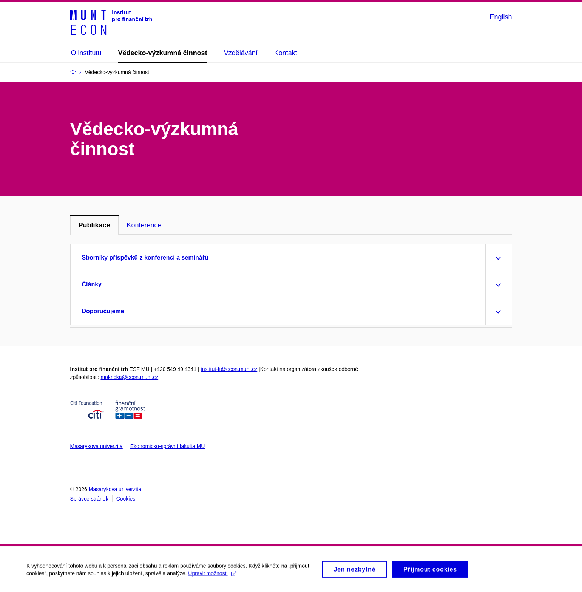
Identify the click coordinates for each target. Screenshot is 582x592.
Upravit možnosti (212, 576)
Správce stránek (89, 499)
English (500, 17)
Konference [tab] (144, 225)
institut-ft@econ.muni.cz (229, 369)
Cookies (126, 499)
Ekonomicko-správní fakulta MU (167, 446)
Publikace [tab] (94, 225)
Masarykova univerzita (96, 446)
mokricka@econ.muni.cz (129, 377)
